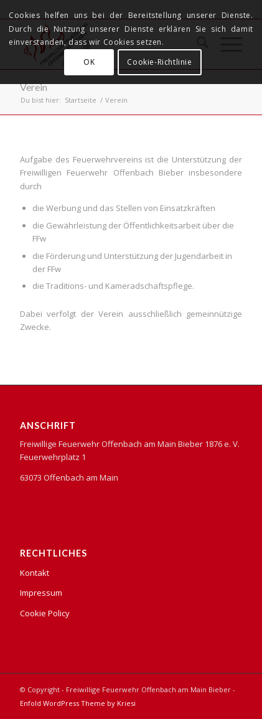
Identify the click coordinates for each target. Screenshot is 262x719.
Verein (33, 87)
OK (89, 62)
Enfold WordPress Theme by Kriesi (78, 703)
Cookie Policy (45, 613)
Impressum (41, 592)
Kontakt (34, 572)
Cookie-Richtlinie (159, 62)
